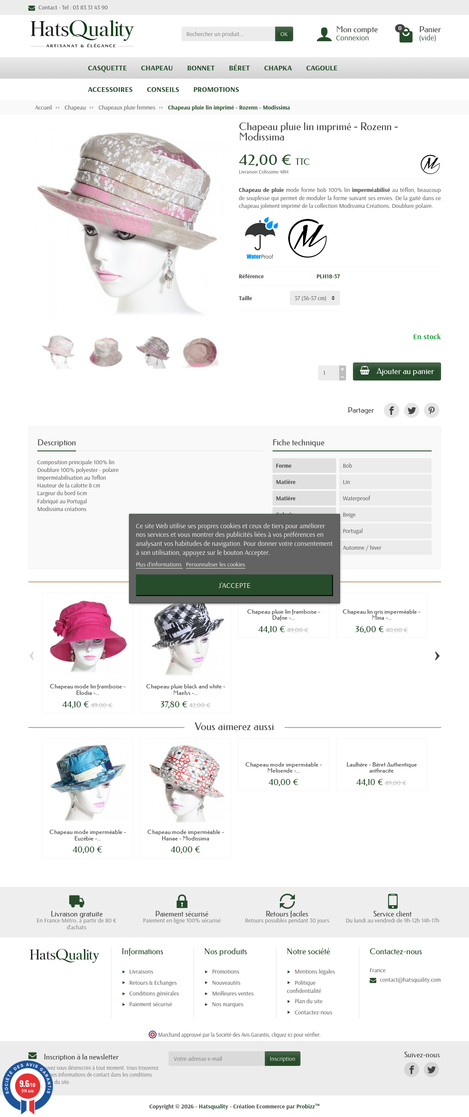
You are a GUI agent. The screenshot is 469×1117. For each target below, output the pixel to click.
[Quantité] (328, 372)
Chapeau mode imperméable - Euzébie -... (87, 835)
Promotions (225, 971)
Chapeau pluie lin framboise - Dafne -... (283, 614)
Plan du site (308, 1001)
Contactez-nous (313, 1012)
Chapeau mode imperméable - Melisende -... (283, 767)
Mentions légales (314, 971)
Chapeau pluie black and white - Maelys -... (185, 689)
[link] (391, 410)
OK (284, 34)
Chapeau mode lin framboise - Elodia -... (88, 689)
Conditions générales (154, 993)
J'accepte (234, 585)
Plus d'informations (159, 564)
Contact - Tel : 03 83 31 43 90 (68, 7)
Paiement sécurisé (150, 1004)
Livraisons (141, 971)
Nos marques (227, 1004)
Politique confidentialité (304, 987)
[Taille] (315, 298)
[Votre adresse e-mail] (216, 1058)
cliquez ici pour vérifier (295, 1034)
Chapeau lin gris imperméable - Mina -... (381, 614)
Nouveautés (226, 982)
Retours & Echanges (153, 982)
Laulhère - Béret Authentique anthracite (381, 767)
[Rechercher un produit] (228, 34)
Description (56, 442)
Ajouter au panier (397, 371)
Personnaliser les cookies (215, 564)
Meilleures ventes (233, 993)
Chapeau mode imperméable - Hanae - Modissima (185, 835)
